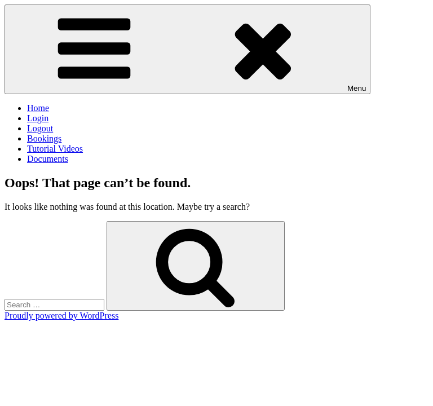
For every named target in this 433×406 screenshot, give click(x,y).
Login (37, 118)
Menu (187, 49)
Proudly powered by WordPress (61, 315)
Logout (40, 128)
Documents (47, 159)
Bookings (44, 138)
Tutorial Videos (55, 148)
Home (38, 108)
